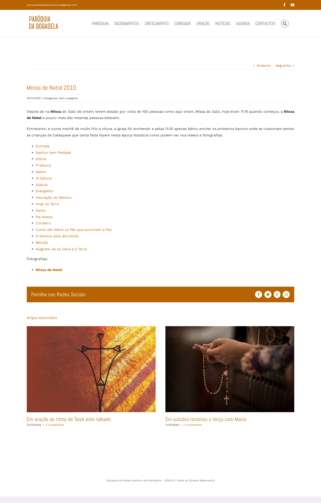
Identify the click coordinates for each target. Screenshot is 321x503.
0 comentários (55, 424)
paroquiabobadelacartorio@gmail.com (52, 4)
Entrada (42, 146)
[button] (285, 23)
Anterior (264, 65)
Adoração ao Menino (54, 197)
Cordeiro (43, 223)
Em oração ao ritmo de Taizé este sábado (69, 419)
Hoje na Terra (47, 204)
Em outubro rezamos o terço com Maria (205, 419)
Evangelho (44, 191)
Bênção (42, 242)
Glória (41, 159)
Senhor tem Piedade (53, 152)
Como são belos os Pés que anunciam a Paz (74, 229)
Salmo (41, 172)
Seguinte (283, 65)
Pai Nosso (44, 217)
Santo (41, 210)
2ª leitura (43, 178)
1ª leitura (43, 165)
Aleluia (41, 185)
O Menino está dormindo (57, 236)
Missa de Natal (49, 270)
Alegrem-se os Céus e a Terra (61, 249)
